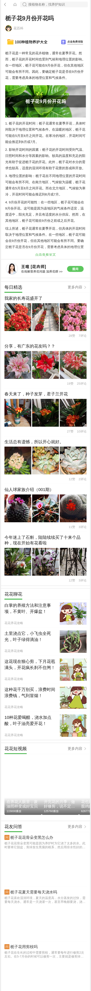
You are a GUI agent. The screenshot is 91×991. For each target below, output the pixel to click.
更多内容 (75, 397)
